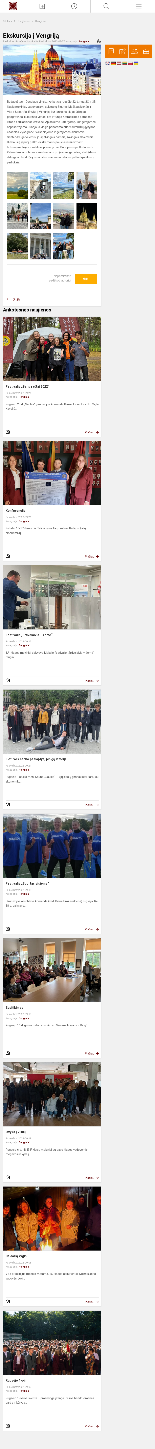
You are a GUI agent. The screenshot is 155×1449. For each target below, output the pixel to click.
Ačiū (86, 279)
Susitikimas (14, 1008)
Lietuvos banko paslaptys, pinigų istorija (36, 759)
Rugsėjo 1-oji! (16, 1380)
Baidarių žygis (16, 1256)
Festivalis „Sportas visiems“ (27, 883)
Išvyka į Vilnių (16, 1132)
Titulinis (8, 21)
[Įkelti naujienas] (42, 6)
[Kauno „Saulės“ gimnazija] (13, 6)
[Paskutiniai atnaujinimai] (74, 6)
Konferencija (15, 511)
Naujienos (24, 21)
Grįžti (16, 299)
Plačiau (89, 432)
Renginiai (40, 21)
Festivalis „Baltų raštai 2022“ (27, 386)
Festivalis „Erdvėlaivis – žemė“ (29, 635)
